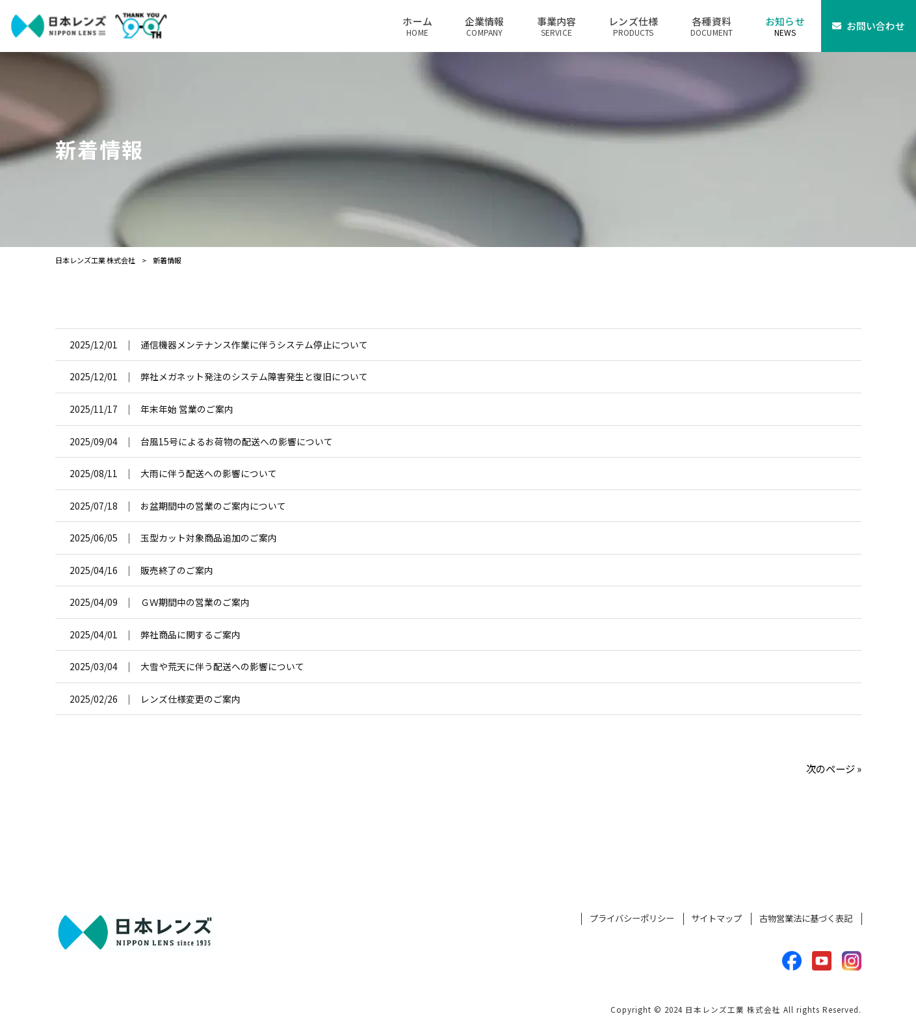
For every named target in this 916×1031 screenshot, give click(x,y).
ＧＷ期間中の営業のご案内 (195, 601)
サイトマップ (716, 918)
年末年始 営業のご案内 (186, 408)
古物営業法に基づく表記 (805, 918)
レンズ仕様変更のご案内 (190, 698)
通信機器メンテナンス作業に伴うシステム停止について (254, 344)
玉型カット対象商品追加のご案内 (208, 537)
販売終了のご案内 (176, 570)
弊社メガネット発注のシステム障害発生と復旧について (254, 376)
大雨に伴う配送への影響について (208, 473)
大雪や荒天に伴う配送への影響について (222, 666)
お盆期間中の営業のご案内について (213, 505)
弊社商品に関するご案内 (190, 634)
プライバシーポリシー (632, 918)
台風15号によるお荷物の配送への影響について (236, 441)
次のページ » (833, 768)
